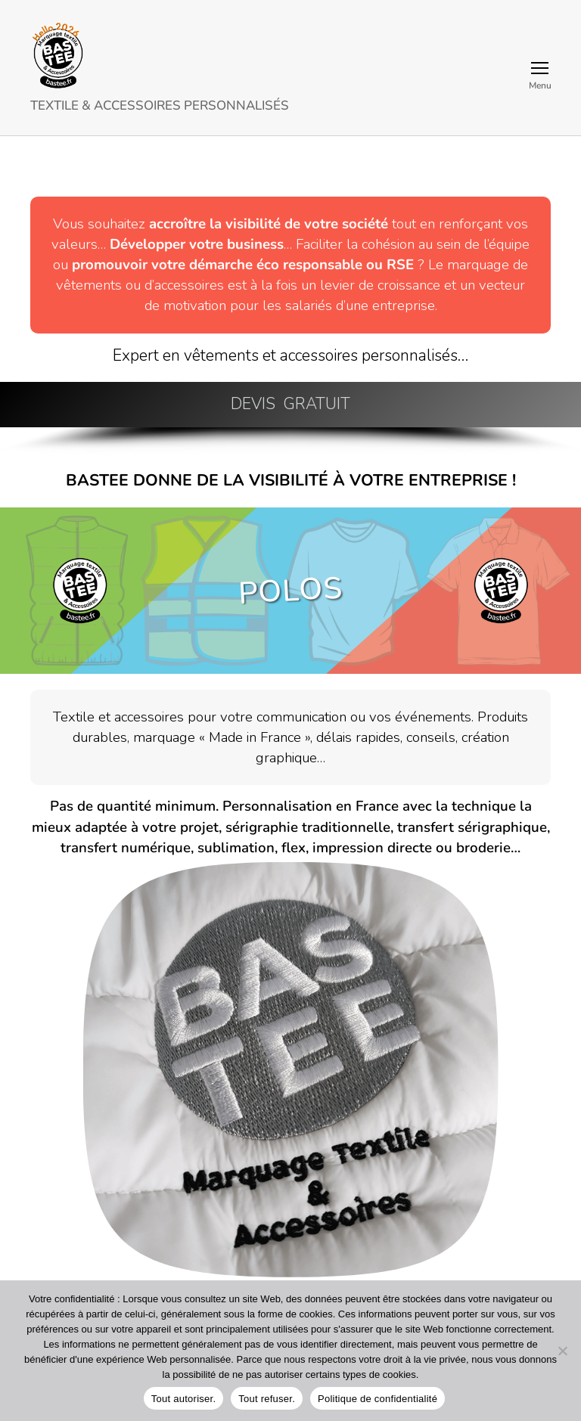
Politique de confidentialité (377, 1398)
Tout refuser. (266, 1398)
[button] (290, 404)
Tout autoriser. (183, 1398)
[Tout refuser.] (562, 1350)
